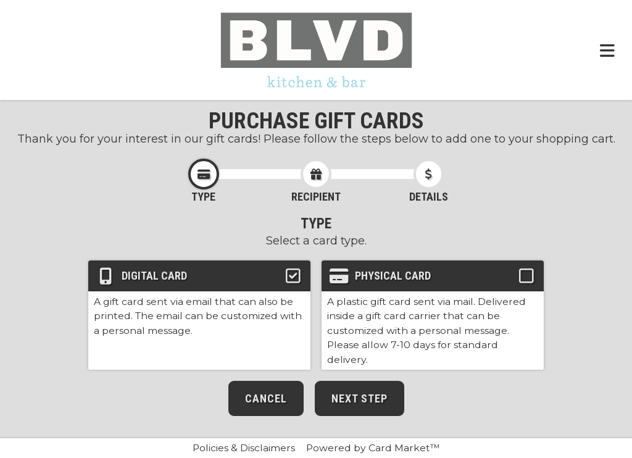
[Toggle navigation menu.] (607, 50)
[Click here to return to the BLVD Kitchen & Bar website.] (316, 50)
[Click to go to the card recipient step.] (316, 174)
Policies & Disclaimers (244, 448)
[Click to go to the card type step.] (203, 174)
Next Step (359, 398)
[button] (199, 315)
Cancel (266, 398)
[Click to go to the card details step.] (429, 174)
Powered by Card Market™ (373, 448)
